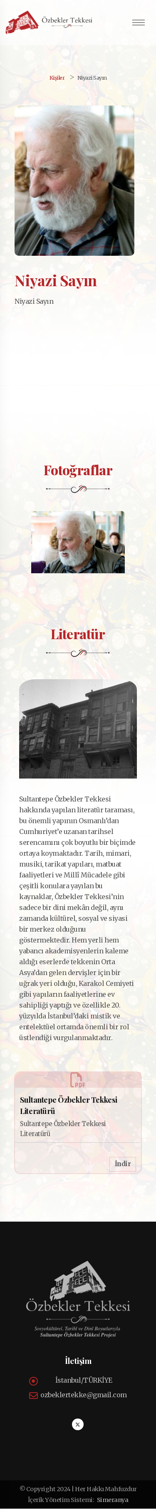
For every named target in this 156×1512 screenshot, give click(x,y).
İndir (123, 1168)
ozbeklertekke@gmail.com (83, 1398)
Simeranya (113, 1503)
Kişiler (57, 77)
